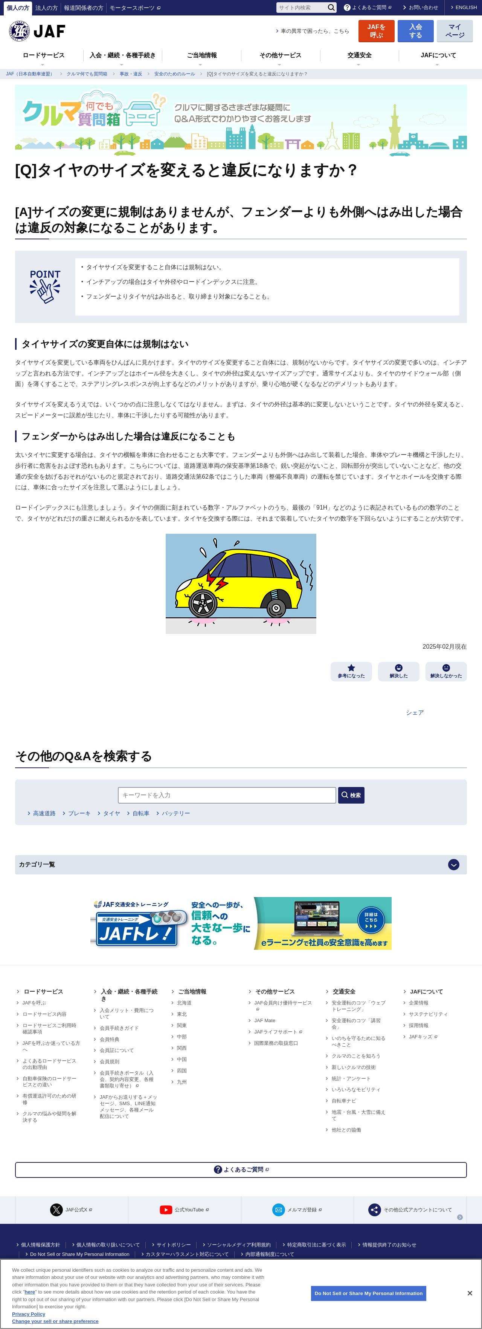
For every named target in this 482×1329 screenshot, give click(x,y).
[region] (241, 1294)
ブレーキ (84, 817)
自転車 (153, 817)
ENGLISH (466, 7)
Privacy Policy (28, 1314)
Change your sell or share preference (55, 1321)
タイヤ (120, 817)
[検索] (331, 7)
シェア (415, 712)
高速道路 (46, 817)
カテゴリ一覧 (48, 872)
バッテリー (192, 817)
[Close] (470, 1293)
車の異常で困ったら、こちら (315, 31)
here (30, 1292)
